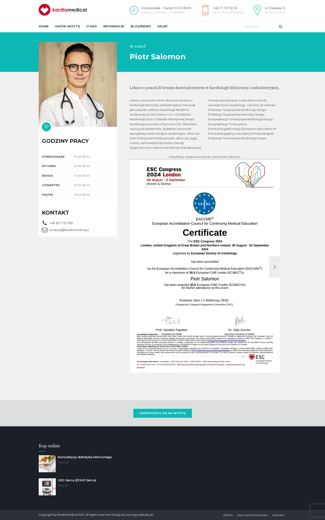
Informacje (113, 26)
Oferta (228, 515)
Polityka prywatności (252, 515)
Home (44, 26)
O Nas (91, 26)
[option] (205, 267)
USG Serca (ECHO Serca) (77, 480)
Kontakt (278, 515)
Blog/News (141, 26)
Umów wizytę (67, 26)
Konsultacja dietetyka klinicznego (85, 457)
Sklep (162, 26)
